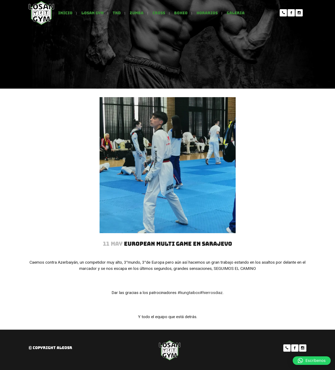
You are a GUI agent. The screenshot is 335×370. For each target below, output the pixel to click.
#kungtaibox (189, 292)
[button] (312, 360)
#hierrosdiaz (211, 292)
